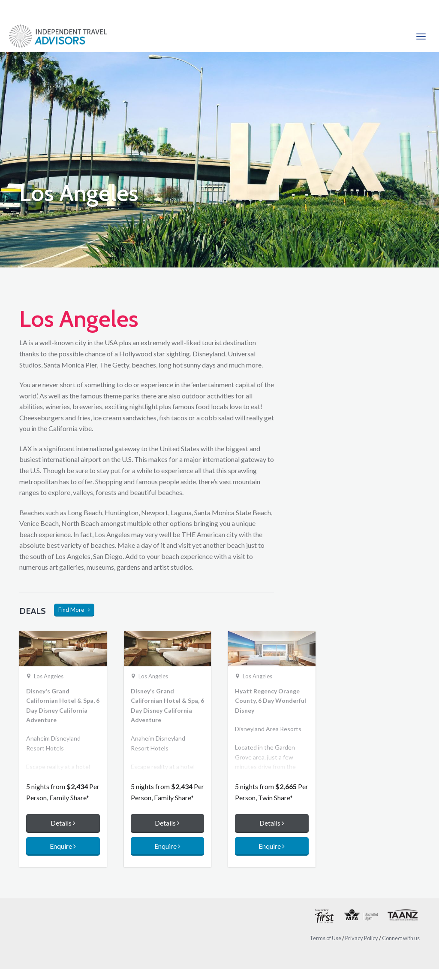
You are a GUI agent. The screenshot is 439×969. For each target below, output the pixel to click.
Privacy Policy (361, 938)
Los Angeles (48, 676)
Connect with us (401, 938)
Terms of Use (325, 938)
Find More (74, 609)
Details (63, 823)
